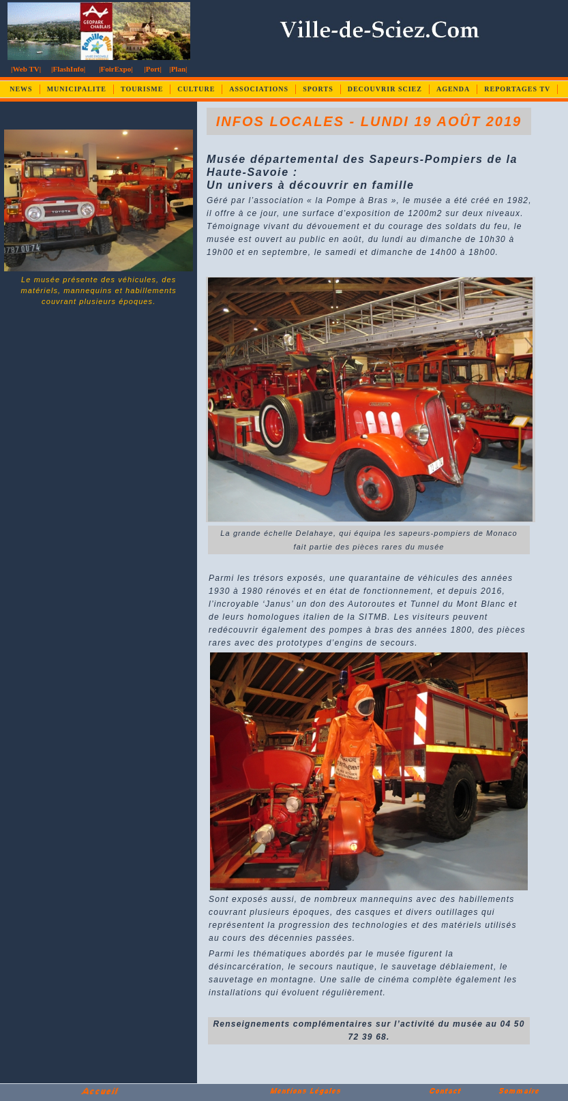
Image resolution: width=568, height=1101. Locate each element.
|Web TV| (26, 69)
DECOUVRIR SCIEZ (385, 89)
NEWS (21, 89)
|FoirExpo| (115, 69)
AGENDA (453, 89)
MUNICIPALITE (76, 89)
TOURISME (142, 89)
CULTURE (196, 89)
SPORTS (318, 89)
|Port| (153, 69)
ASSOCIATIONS (258, 89)
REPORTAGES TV (517, 89)
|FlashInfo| (68, 69)
